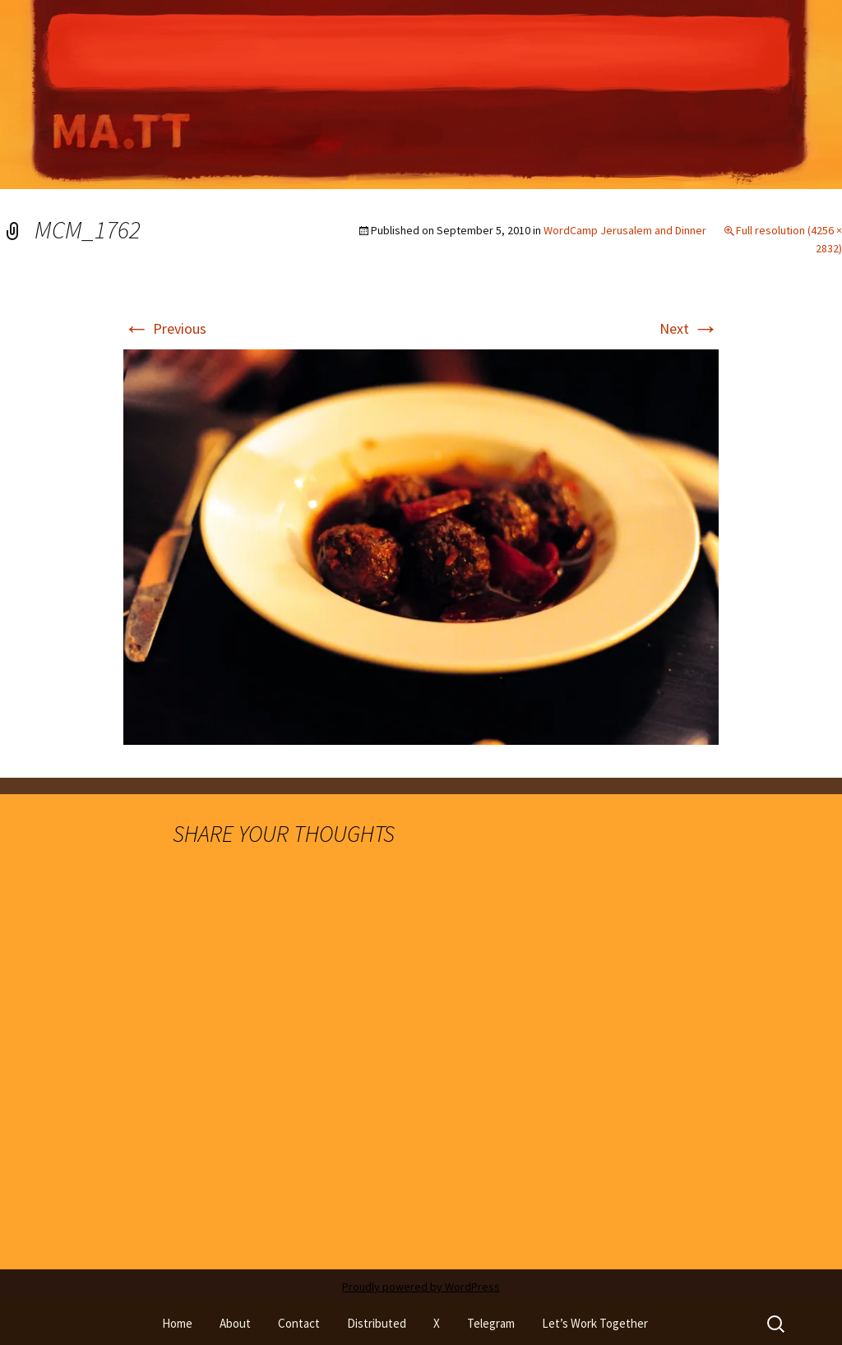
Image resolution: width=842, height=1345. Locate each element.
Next (689, 328)
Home (177, 1323)
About (235, 1323)
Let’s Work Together (595, 1323)
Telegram (491, 1323)
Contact (299, 1323)
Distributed (376, 1323)
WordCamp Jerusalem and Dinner (625, 230)
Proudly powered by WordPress (421, 1286)
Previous (164, 328)
